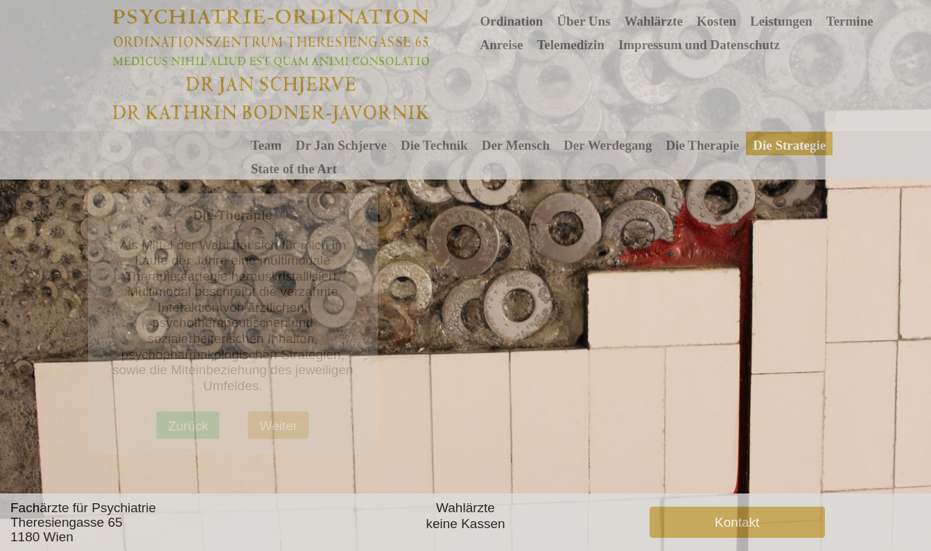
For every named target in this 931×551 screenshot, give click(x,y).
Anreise (501, 44)
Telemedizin (570, 44)
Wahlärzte (654, 21)
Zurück (188, 426)
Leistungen (781, 21)
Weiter (278, 426)
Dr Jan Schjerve (341, 145)
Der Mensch (516, 145)
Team (266, 145)
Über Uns (583, 21)
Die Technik (434, 145)
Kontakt (737, 522)
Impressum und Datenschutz (699, 44)
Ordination (511, 21)
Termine (849, 21)
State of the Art (294, 168)
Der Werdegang (608, 145)
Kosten (716, 21)
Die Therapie (703, 145)
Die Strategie (789, 145)
